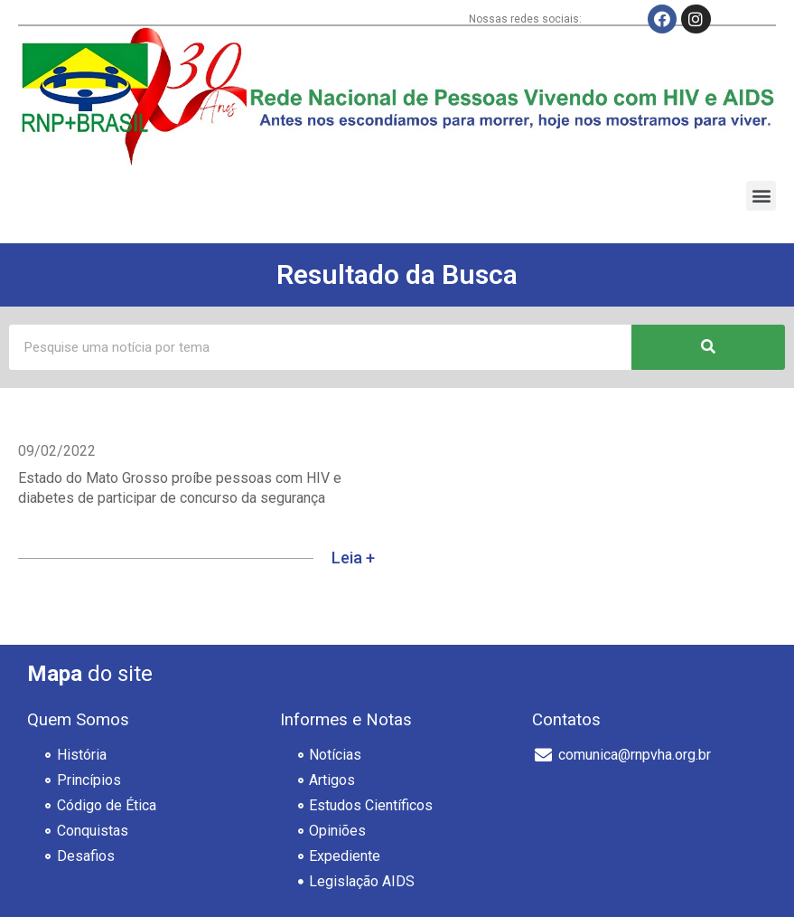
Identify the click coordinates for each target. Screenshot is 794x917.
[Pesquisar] (708, 347)
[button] (761, 196)
